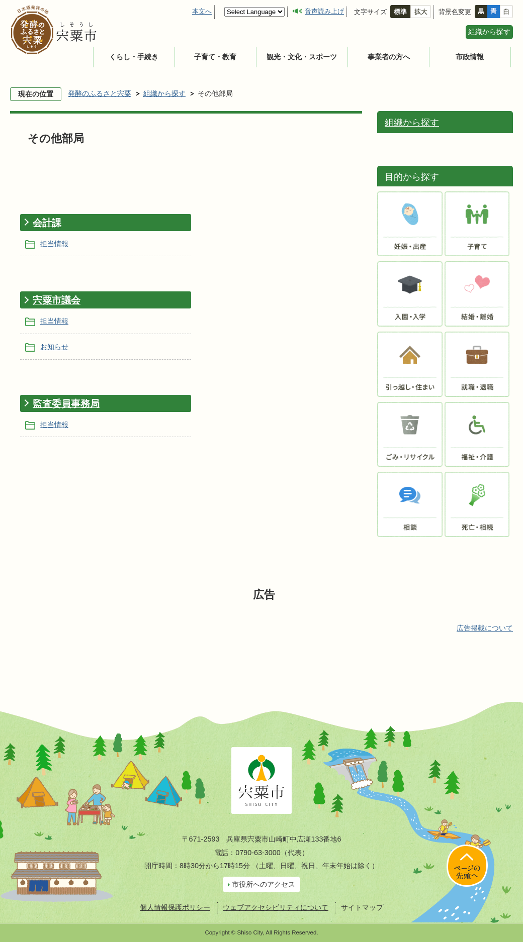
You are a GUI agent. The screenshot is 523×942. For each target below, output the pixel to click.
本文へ (202, 11)
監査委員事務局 (66, 403)
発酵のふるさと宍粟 (99, 93)
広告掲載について (485, 628)
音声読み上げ (324, 11)
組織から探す (489, 32)
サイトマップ (362, 907)
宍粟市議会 (56, 300)
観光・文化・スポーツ (302, 57)
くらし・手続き (133, 57)
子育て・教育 (215, 57)
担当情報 (54, 244)
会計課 (47, 223)
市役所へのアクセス (263, 884)
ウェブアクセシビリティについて (275, 907)
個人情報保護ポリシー (175, 907)
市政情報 (470, 57)
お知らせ (54, 347)
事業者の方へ (389, 57)
